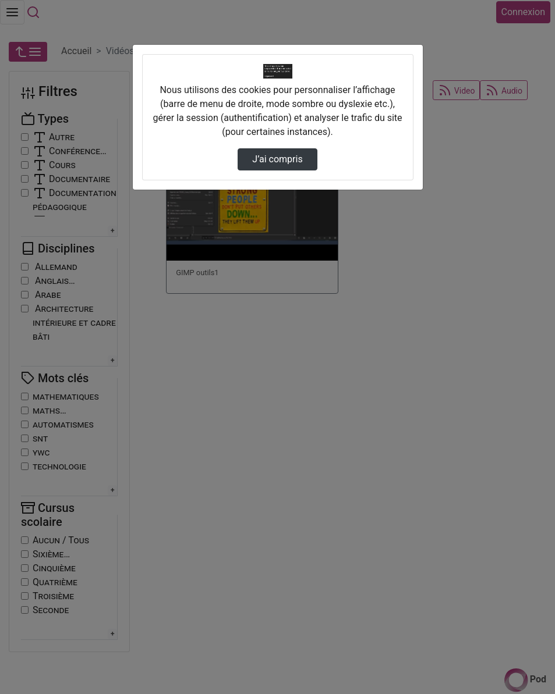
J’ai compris (277, 159)
